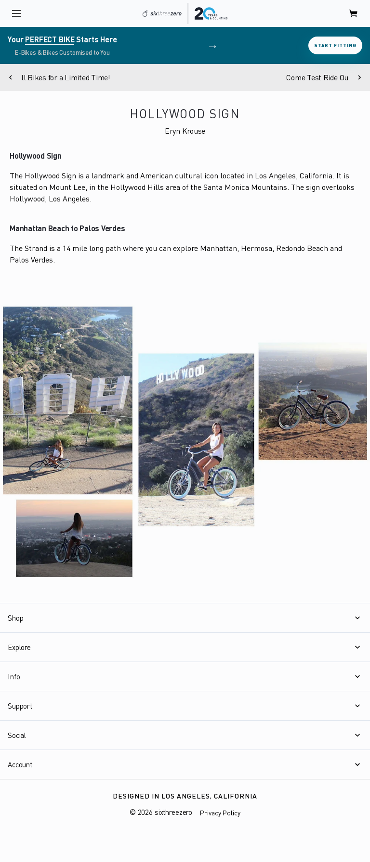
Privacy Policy (220, 813)
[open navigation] (16, 13)
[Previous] (10, 77)
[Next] (359, 77)
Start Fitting (335, 45)
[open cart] (353, 13)
